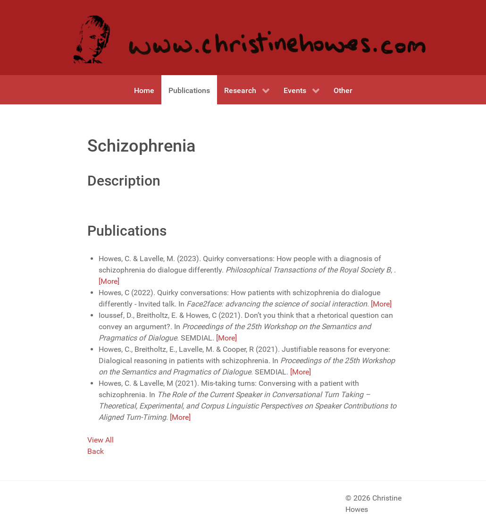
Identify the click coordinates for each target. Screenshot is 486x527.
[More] (109, 281)
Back (95, 451)
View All (100, 439)
